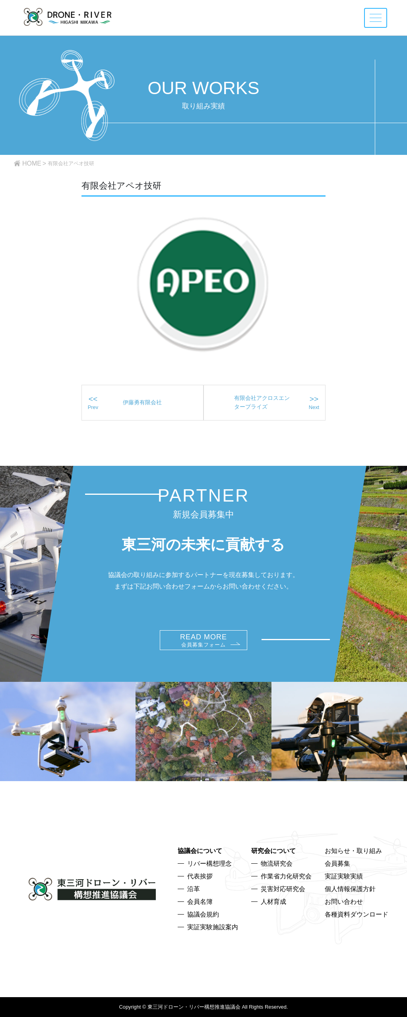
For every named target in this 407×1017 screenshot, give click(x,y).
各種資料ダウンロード (356, 914)
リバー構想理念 (209, 863)
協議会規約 (203, 914)
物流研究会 (277, 863)
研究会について (273, 850)
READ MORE (203, 640)
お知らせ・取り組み (353, 850)
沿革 (193, 889)
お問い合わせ (344, 901)
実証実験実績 (344, 876)
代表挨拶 (200, 876)
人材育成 (273, 901)
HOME (31, 163)
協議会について (200, 850)
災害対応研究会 (283, 889)
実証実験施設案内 (212, 927)
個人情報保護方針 (350, 889)
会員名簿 (200, 901)
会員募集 (337, 863)
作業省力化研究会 (286, 876)
